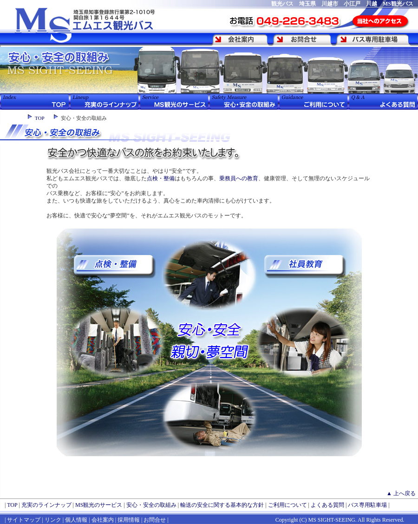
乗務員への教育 (238, 178)
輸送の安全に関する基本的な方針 (222, 505)
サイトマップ (23, 520)
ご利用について (287, 505)
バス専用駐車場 (367, 505)
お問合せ (155, 520)
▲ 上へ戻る (401, 493)
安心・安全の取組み (151, 505)
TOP (40, 118)
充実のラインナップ (46, 505)
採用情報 (129, 520)
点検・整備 (161, 178)
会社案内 (102, 520)
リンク (52, 520)
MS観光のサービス (98, 505)
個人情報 (76, 520)
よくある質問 (327, 505)
